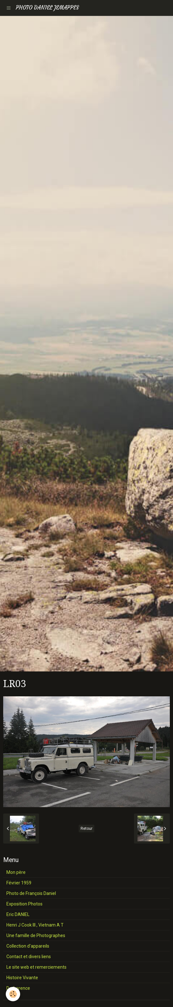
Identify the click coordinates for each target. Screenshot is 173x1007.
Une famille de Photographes (35, 935)
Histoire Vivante (22, 977)
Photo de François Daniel (31, 893)
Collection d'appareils (27, 946)
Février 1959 (18, 882)
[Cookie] (13, 994)
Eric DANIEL (17, 914)
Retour (86, 828)
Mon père (16, 872)
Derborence (18, 988)
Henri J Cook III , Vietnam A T (35, 924)
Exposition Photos (24, 903)
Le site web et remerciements (36, 967)
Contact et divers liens (28, 956)
